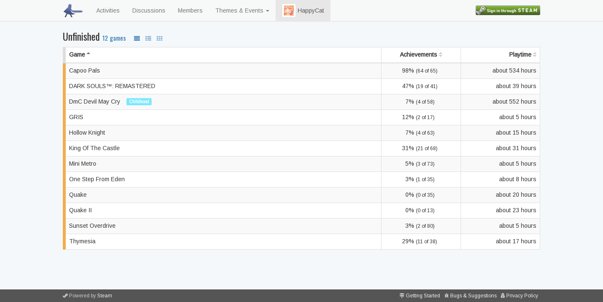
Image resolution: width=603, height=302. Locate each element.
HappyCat (303, 10)
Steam (104, 296)
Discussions (148, 10)
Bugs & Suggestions (473, 296)
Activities (108, 10)
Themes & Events (242, 10)
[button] (289, 10)
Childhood (139, 101)
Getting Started (423, 296)
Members (190, 10)
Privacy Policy (522, 296)
